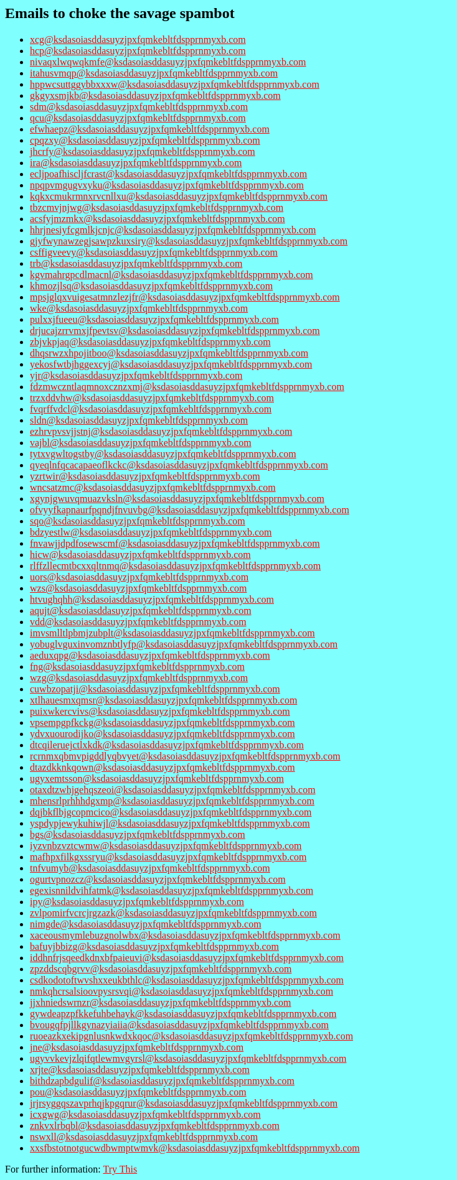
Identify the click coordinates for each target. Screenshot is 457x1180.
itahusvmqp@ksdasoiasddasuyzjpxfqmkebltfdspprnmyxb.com (154, 73)
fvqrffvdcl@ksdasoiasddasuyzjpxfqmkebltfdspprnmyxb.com (150, 409)
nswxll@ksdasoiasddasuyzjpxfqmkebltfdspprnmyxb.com (144, 1136)
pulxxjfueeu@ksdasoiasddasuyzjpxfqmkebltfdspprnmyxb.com (154, 319)
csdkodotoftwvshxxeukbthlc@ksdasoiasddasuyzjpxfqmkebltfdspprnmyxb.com (187, 980)
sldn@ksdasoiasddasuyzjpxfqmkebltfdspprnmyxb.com (139, 420)
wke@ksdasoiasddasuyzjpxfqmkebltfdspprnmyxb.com (139, 308)
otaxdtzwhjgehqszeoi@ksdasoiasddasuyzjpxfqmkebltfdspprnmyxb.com (173, 789)
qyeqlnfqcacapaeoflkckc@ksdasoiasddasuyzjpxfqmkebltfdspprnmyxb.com (179, 465)
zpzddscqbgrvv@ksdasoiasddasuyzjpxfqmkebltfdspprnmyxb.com (160, 969)
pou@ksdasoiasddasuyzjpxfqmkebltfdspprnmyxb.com (138, 1092)
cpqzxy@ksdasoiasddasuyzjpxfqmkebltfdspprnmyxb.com (145, 140)
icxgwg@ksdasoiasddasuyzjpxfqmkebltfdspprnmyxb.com (145, 1114)
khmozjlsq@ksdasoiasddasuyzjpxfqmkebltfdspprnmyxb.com (151, 286)
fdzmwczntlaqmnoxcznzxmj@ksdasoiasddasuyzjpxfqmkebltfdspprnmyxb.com (187, 386)
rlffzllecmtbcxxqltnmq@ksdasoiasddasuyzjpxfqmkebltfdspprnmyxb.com (175, 565)
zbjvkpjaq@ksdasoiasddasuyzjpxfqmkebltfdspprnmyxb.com (150, 342)
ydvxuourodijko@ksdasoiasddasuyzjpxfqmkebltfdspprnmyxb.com (162, 733)
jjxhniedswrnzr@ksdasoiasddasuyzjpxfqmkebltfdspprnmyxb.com (160, 1002)
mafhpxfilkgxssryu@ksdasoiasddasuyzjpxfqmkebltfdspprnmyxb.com (168, 857)
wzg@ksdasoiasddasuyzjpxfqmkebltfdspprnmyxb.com (139, 677)
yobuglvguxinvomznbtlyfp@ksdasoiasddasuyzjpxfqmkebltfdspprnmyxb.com (183, 644)
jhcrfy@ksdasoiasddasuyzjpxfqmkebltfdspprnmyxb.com (142, 151)
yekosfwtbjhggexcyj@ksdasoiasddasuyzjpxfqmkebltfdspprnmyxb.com (171, 364)
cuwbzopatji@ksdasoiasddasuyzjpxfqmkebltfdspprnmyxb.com (155, 689)
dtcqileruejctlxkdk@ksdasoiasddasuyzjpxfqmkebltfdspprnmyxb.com (167, 745)
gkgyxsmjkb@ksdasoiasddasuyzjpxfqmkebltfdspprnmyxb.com (155, 95)
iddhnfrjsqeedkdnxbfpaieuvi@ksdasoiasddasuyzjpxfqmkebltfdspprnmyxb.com (187, 957)
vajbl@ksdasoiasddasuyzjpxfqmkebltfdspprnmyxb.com (141, 442)
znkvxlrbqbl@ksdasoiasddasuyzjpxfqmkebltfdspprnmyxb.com (155, 1125)
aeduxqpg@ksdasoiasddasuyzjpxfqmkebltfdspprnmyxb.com (150, 655)
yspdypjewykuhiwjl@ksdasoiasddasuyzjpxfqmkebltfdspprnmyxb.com (170, 823)
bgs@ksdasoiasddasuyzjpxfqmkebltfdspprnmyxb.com (137, 834)
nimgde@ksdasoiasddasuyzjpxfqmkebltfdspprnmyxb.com (145, 924)
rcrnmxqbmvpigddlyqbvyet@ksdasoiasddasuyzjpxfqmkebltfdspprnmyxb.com (185, 756)
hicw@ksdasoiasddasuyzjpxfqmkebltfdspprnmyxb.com (140, 554)
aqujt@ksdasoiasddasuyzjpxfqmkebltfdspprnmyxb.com (141, 610)
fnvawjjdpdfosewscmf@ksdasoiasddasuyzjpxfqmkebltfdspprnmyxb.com (175, 543)
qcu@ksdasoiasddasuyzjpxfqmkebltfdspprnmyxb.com (138, 118)
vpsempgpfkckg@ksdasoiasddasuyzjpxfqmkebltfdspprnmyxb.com (162, 722)
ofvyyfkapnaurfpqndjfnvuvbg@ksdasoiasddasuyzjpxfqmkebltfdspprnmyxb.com (189, 509)
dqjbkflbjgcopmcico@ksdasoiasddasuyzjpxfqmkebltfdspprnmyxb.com (170, 812)
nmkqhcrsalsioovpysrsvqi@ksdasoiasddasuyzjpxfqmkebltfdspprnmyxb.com (181, 991)
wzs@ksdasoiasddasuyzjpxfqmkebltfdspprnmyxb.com (138, 588)
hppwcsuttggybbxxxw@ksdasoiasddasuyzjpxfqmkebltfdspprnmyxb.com (174, 84)
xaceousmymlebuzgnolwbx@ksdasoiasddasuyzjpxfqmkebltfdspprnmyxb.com (185, 935)
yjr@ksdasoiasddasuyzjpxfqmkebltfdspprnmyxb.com (136, 375)
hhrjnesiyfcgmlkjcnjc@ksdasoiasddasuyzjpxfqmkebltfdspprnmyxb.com (173, 230)
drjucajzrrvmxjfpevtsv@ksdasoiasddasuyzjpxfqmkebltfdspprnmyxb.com (175, 330)
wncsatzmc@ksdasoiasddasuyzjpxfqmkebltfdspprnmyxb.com (153, 487)
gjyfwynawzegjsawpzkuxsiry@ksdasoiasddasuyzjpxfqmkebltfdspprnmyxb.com (188, 241)
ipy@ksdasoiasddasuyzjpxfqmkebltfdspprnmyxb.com (137, 901)
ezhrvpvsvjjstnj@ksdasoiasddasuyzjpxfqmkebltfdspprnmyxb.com (161, 431)
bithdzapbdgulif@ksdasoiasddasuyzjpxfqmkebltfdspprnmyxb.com (162, 1080)
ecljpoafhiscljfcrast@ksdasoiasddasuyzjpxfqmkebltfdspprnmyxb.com (168, 174)
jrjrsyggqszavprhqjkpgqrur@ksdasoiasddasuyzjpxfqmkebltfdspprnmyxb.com (183, 1103)
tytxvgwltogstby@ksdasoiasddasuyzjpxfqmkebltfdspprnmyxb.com (163, 453)
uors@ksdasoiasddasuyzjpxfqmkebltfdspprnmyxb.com (139, 577)
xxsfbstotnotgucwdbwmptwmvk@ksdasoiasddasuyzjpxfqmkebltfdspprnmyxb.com (195, 1148)
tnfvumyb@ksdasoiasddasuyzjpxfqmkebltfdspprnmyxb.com (150, 868)
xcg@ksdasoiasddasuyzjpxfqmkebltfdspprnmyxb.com (138, 39)
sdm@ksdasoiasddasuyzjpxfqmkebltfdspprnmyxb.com (139, 106)
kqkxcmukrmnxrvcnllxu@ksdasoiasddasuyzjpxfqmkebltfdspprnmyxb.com (178, 196)
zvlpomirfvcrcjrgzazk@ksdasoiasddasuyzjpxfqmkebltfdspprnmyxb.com (173, 913)
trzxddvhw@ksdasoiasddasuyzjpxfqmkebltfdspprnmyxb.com (152, 398)
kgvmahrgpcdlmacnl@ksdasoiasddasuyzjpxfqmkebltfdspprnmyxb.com (171, 274)
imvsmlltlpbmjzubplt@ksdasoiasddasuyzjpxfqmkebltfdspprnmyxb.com (172, 633)
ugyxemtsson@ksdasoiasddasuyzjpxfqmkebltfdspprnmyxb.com (157, 778)
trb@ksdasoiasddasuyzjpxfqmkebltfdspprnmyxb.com (136, 263)
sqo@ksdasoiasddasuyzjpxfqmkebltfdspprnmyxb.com (137, 521)
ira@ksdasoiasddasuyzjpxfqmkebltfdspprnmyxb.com (136, 162)
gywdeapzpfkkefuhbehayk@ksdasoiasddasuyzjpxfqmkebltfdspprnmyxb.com (183, 1013)
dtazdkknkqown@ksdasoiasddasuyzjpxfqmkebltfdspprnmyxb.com (162, 767)
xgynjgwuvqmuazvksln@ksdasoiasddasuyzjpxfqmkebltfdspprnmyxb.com (177, 498)
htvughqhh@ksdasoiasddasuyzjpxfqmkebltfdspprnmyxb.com (152, 599)
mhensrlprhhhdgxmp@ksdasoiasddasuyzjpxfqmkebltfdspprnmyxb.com (172, 801)
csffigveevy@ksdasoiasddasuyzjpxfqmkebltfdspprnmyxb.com (154, 252)
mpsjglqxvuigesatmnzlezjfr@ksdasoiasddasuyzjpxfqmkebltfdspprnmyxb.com (185, 297)
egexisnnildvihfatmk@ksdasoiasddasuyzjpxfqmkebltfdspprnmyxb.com (171, 890)
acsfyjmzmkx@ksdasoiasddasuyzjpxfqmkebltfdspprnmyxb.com (157, 218)
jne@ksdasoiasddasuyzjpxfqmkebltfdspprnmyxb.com (136, 1047)
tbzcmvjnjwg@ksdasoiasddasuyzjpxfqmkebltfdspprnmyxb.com (156, 207)
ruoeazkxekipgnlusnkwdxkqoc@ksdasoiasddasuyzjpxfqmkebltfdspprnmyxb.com (191, 1036)
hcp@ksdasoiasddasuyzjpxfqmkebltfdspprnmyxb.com (138, 50)
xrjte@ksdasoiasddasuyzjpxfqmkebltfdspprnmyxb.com (140, 1069)
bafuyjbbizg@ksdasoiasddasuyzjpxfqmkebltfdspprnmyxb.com (154, 946)
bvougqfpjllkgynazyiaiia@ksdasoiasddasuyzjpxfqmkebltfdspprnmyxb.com (179, 1025)
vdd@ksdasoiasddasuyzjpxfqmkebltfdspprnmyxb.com (138, 621)
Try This (120, 1169)
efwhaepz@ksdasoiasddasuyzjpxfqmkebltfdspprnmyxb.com (150, 129)
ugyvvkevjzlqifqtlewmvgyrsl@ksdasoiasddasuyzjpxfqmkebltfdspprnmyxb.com (188, 1058)
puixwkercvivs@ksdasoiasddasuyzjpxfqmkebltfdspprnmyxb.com (160, 711)
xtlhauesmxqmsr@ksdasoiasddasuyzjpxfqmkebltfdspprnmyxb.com (163, 700)
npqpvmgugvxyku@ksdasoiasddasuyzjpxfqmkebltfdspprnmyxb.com (167, 185)
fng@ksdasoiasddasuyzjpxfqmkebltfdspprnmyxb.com (137, 666)
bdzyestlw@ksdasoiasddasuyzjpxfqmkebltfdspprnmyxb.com (150, 532)
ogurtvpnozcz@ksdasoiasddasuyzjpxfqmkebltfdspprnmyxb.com (158, 879)
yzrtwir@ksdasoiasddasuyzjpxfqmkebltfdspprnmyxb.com (145, 476)
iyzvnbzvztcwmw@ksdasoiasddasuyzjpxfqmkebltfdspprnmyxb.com (165, 845)
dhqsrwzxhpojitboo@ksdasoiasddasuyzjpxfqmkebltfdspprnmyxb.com (169, 353)
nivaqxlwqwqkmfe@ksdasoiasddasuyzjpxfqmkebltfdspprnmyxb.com (168, 62)
